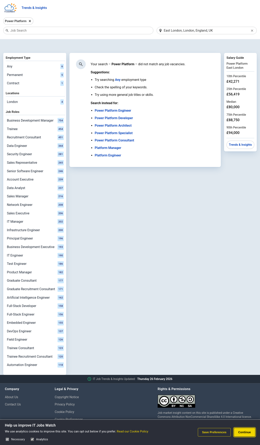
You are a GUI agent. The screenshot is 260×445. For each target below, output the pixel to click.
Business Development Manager (35, 110)
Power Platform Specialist (114, 122)
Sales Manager (35, 186)
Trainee (35, 118)
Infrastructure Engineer (35, 219)
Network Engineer (35, 194)
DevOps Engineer (35, 320)
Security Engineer (35, 144)
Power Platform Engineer (113, 100)
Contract (35, 73)
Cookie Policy (64, 401)
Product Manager (35, 261)
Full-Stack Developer (35, 295)
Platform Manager (108, 137)
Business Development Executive (35, 236)
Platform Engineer (108, 145)
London (35, 91)
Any (35, 56)
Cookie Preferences (69, 409)
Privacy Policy (65, 394)
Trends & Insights (34, 8)
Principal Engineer (35, 228)
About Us (11, 386)
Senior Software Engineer (35, 160)
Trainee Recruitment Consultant (35, 346)
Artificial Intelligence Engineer (35, 287)
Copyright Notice (67, 386)
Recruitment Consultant (35, 127)
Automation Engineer (35, 354)
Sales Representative (35, 152)
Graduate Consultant (35, 270)
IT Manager (35, 211)
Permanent (35, 64)
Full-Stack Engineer (35, 304)
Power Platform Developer (114, 107)
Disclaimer (62, 416)
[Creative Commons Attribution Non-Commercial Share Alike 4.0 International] (206, 389)
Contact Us (13, 394)
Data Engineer (35, 135)
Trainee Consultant (35, 337)
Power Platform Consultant (114, 130)
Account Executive (35, 169)
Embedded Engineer (35, 312)
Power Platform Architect (113, 115)
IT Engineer (35, 245)
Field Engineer (35, 329)
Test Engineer (35, 253)
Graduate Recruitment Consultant (35, 278)
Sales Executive (35, 202)
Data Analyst (35, 177)
